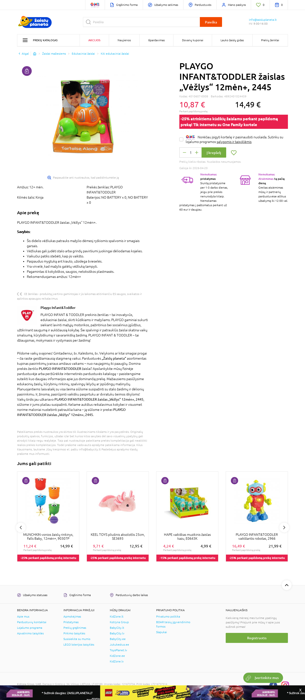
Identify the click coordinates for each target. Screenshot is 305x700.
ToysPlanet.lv (118, 650)
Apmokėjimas (72, 616)
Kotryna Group (119, 622)
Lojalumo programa (29, 627)
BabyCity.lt (117, 627)
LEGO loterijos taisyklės (78, 644)
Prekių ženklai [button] (270, 40)
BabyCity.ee (118, 639)
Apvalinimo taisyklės (30, 633)
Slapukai (161, 632)
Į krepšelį (214, 153)
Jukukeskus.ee (119, 644)
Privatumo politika (168, 616)
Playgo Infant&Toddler (58, 307)
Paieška (211, 22)
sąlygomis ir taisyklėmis (234, 142)
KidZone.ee (117, 656)
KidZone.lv (117, 661)
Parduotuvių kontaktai (31, 622)
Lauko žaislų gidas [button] (232, 40)
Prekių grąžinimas (74, 627)
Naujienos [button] (124, 40)
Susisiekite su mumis (76, 639)
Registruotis (256, 638)
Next (284, 527)
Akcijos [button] (94, 40)
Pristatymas (71, 622)
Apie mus (23, 616)
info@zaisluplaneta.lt (263, 19)
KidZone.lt (116, 616)
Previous (21, 527)
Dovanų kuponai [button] (192, 40)
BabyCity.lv (117, 633)
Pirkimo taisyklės (74, 633)
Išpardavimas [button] (156, 40)
